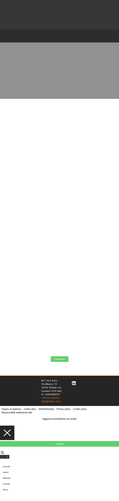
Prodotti (6, 484)
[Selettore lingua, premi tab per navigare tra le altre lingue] (4, 457)
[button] (2, 452)
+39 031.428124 (50, 397)
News (5, 489)
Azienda (6, 466)
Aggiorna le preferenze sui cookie (59, 419)
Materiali (6, 478)
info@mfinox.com (51, 401)
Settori (6, 472)
